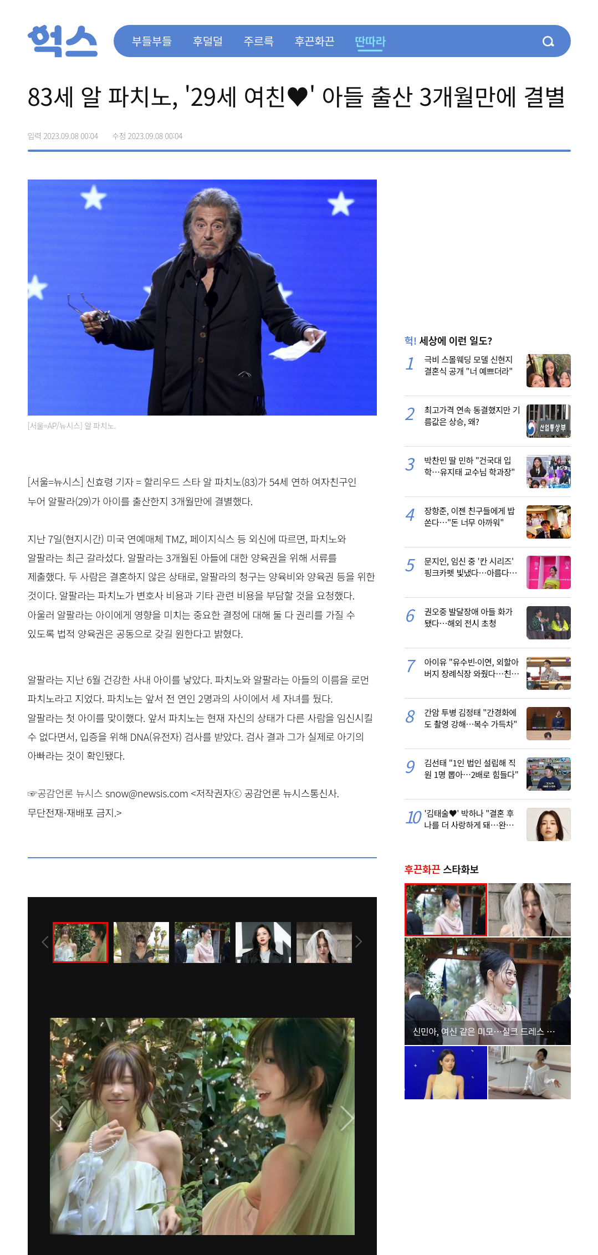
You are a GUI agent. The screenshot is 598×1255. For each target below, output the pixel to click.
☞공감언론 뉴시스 (65, 793)
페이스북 (492, 132)
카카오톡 (539, 132)
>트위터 (515, 132)
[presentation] (43, 941)
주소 (562, 132)
